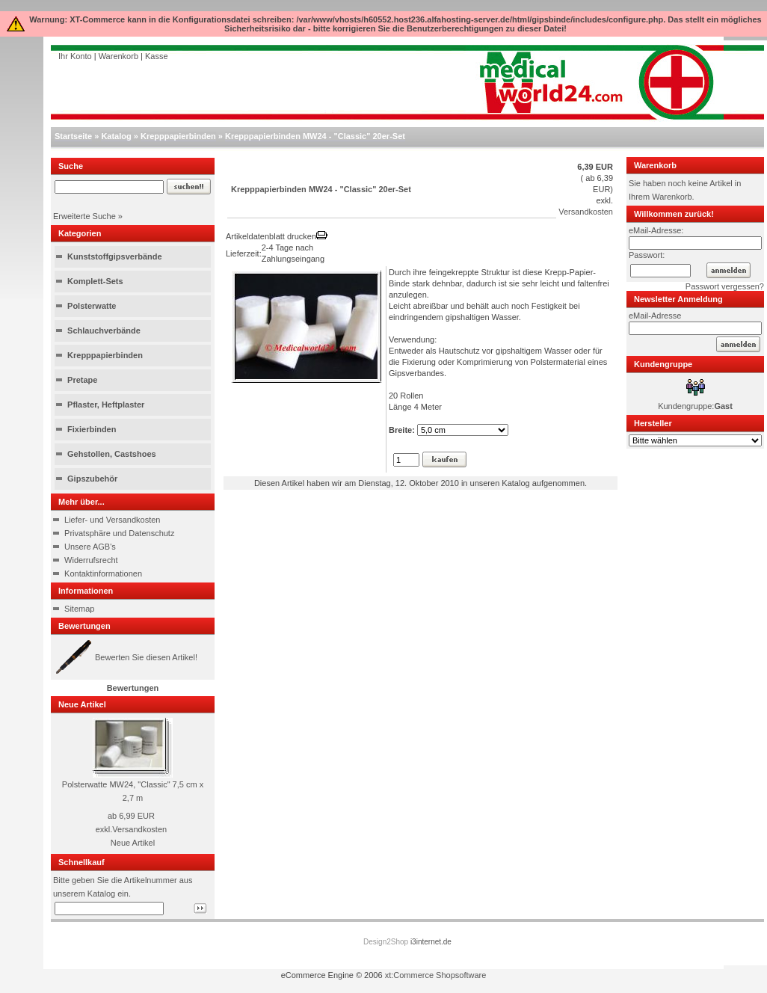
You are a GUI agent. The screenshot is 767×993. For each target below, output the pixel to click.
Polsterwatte (91, 305)
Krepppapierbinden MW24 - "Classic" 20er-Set (315, 136)
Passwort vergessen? (725, 286)
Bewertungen (133, 687)
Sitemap (79, 608)
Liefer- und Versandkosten (112, 519)
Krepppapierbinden (178, 136)
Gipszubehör (92, 478)
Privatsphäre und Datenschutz (119, 533)
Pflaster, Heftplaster (105, 404)
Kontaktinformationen (103, 573)
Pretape (82, 379)
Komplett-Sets (95, 281)
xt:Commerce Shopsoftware (436, 975)
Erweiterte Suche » (88, 216)
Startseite (73, 136)
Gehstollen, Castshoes (111, 453)
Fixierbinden (91, 429)
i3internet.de (431, 942)
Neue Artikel (133, 842)
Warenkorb (118, 56)
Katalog (116, 136)
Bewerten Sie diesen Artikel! (146, 657)
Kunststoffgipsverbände (114, 256)
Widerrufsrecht (91, 560)
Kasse (156, 56)
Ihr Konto (75, 56)
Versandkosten (139, 829)
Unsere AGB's (90, 546)
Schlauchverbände (104, 330)
